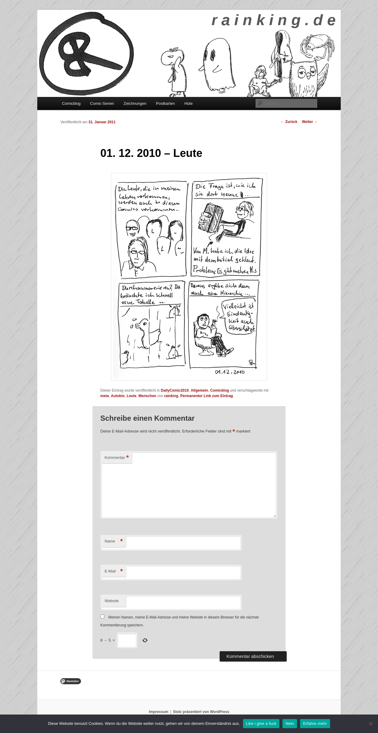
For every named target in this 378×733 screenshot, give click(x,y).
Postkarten (165, 103)
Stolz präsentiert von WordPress (201, 712)
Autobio (118, 396)
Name (114, 541)
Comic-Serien (102, 103)
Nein (289, 723)
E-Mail (114, 571)
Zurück (289, 122)
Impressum (158, 712)
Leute (132, 396)
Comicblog (71, 103)
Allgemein (199, 390)
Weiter (310, 122)
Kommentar (117, 457)
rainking (171, 396)
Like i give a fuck (261, 723)
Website (112, 601)
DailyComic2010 (175, 390)
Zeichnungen (134, 103)
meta (104, 396)
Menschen (147, 396)
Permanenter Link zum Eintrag (206, 396)
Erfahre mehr (315, 723)
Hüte (188, 103)
